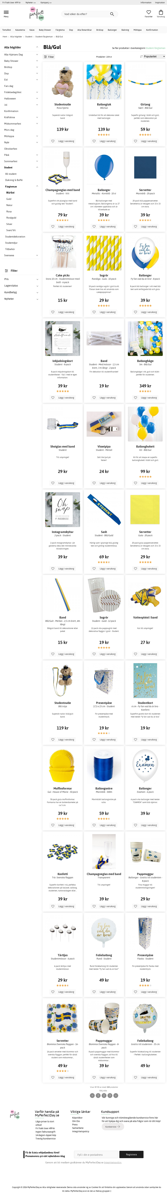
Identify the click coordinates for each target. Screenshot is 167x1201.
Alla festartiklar (84, 30)
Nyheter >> (31, 2)
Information (146, 2)
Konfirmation (152, 30)
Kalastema (20, 30)
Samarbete (78, 1128)
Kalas (32, 30)
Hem (5, 36)
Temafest (6, 30)
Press (75, 1124)
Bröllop (99, 30)
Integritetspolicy (80, 1131)
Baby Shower (45, 30)
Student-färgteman (155, 48)
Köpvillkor (77, 1117)
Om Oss (76, 1121)
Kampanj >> (46, 2)
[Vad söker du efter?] (89, 14)
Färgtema (60, 30)
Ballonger (112, 30)
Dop (71, 30)
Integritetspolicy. (113, 1162)
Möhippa (138, 30)
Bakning (125, 30)
